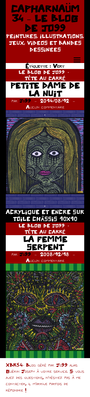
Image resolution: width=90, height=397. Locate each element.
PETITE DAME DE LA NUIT (45, 89)
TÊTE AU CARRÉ (45, 78)
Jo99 (25, 100)
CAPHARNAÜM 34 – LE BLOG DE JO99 (45, 18)
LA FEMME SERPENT (45, 243)
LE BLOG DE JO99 (41, 72)
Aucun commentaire (45, 107)
